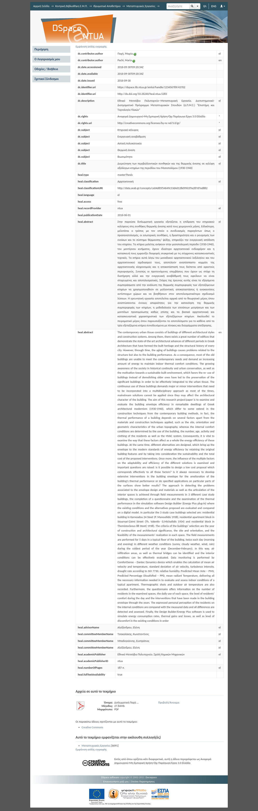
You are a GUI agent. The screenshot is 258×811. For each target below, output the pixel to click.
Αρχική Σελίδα (41, 6)
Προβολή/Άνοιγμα (168, 702)
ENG (213, 6)
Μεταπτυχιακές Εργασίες (140, 6)
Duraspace (151, 777)
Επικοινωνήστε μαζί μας (116, 781)
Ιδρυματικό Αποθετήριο (107, 6)
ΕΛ (204, 6)
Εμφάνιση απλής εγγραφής (91, 46)
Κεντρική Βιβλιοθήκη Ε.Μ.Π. (71, 6)
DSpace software (110, 777)
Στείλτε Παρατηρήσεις (143, 781)
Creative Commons (92, 727)
